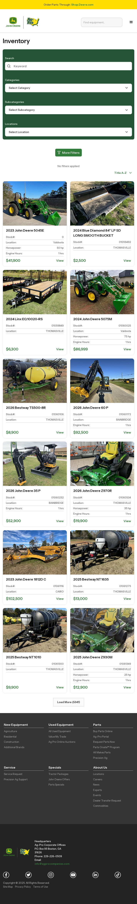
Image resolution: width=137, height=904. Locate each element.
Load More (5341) (68, 702)
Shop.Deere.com (82, 4)
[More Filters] (68, 152)
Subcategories (14, 102)
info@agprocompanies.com (52, 863)
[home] (23, 22)
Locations (11, 124)
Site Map (8, 886)
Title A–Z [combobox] (120, 173)
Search (9, 58)
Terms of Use (40, 886)
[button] (131, 22)
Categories (12, 80)
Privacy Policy (23, 886)
